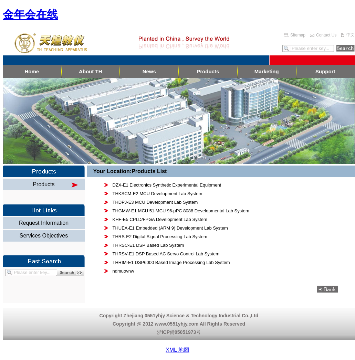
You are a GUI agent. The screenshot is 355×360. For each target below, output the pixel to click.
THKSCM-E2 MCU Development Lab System (157, 193)
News (149, 71)
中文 (350, 34)
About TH (90, 71)
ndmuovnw (123, 271)
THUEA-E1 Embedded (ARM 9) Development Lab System (170, 228)
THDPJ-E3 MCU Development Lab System (155, 202)
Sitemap (297, 35)
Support (325, 71)
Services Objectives (44, 236)
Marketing (266, 71)
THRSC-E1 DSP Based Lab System (148, 245)
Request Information (44, 223)
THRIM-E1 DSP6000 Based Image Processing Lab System (171, 262)
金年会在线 (30, 14)
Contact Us (326, 35)
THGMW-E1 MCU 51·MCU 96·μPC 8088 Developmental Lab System (180, 210)
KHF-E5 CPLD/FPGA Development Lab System (159, 219)
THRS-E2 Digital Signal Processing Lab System (160, 236)
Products (208, 71)
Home (31, 71)
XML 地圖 (177, 350)
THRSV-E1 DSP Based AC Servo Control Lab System (166, 253)
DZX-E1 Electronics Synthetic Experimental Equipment (166, 185)
